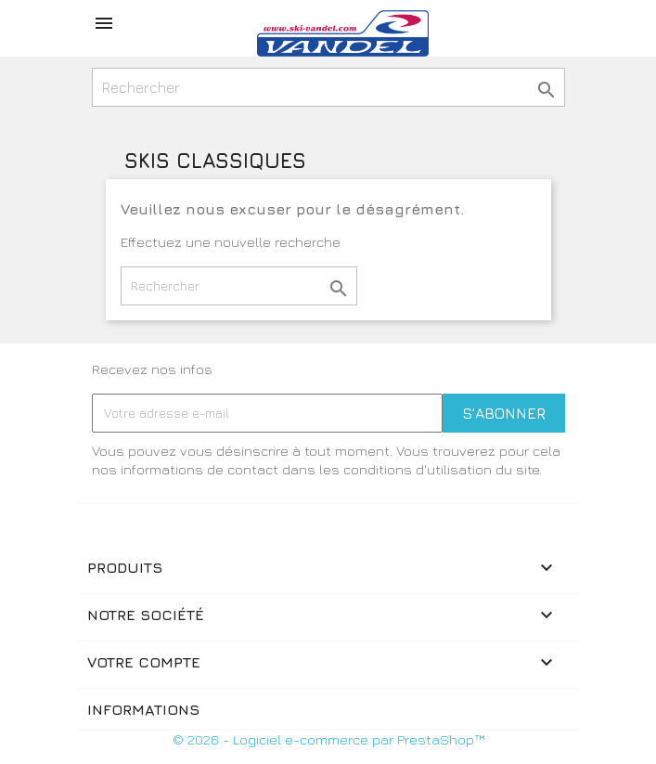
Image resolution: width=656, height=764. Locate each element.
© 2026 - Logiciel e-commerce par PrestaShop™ (328, 739)
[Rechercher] (328, 87)
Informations (143, 709)
